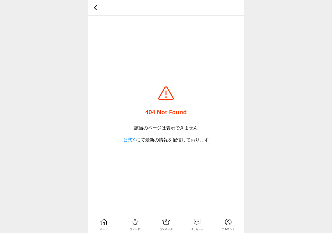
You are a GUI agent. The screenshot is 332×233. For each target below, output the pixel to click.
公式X (129, 140)
